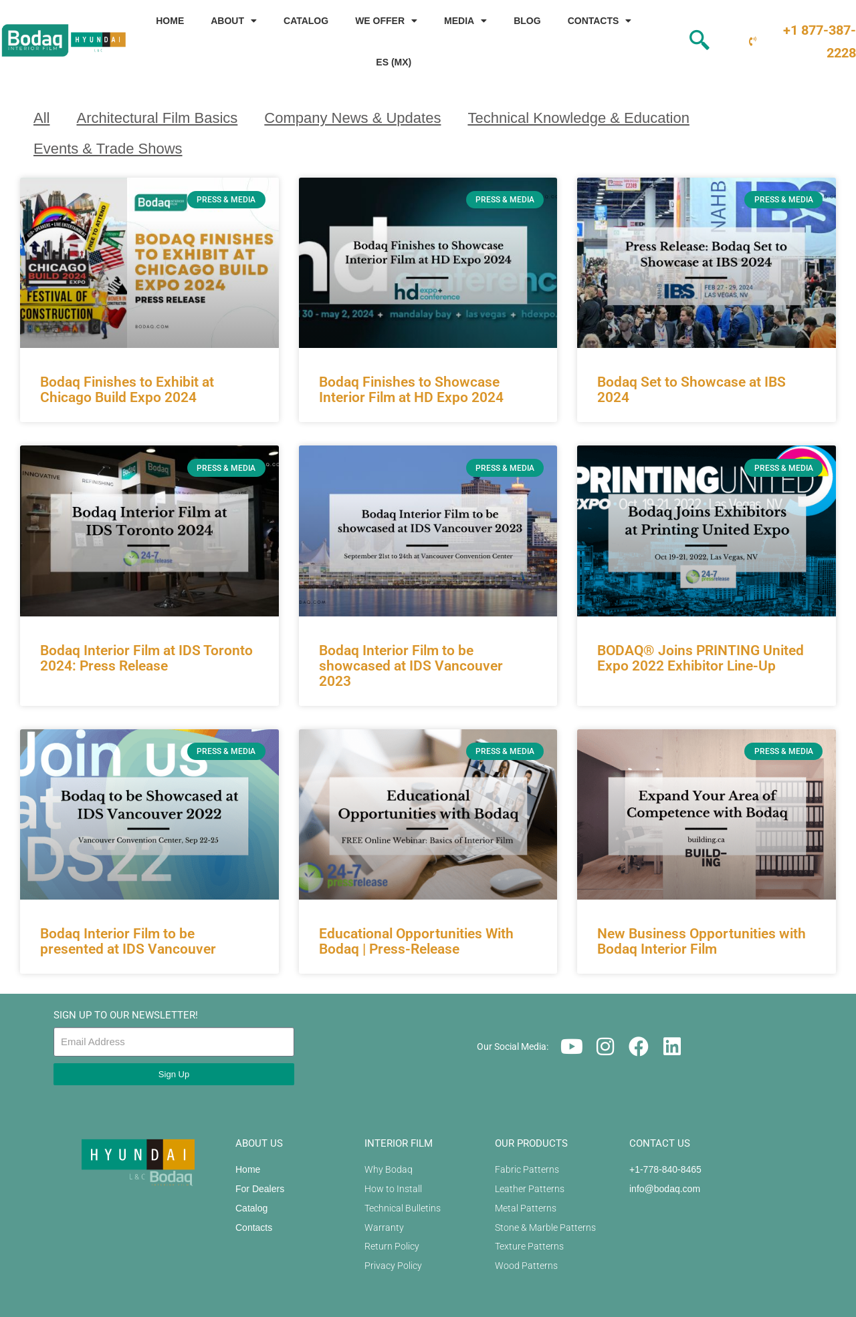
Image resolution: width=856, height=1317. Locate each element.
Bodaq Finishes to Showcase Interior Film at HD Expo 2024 (411, 389)
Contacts (600, 20)
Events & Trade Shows (108, 148)
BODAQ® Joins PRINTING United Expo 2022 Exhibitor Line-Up (700, 658)
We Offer (386, 20)
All (41, 118)
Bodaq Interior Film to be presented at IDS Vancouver (128, 941)
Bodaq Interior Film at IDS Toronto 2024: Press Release (146, 658)
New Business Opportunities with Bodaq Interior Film (701, 941)
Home (170, 20)
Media (465, 20)
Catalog (306, 20)
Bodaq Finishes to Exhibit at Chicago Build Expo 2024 (127, 389)
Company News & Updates (352, 118)
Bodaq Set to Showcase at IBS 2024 (691, 389)
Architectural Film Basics (156, 118)
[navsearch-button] (676, 41)
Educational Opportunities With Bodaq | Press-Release (416, 941)
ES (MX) (393, 62)
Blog (527, 20)
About (234, 20)
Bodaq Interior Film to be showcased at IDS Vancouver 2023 (411, 665)
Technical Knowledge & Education (578, 118)
